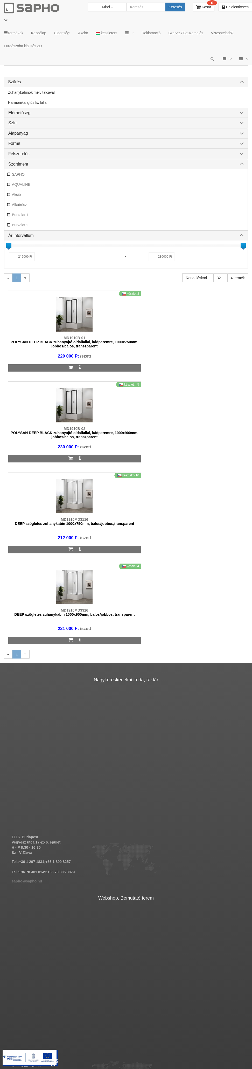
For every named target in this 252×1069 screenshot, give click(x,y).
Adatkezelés (116, 1048)
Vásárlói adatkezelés (150, 1048)
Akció (16, 195)
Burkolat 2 (20, 225)
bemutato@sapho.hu (30, 918)
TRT (60, 1048)
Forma (14, 143)
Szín (12, 123)
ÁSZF (93, 1048)
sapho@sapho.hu (27, 699)
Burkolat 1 (20, 215)
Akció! (83, 33)
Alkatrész (19, 205)
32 (220, 278)
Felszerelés (19, 154)
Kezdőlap (38, 33)
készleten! (106, 33)
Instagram (187, 1048)
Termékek (13, 33)
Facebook (217, 1048)
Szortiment (18, 164)
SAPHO (18, 174)
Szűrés (14, 82)
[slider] (8, 245)
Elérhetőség (19, 113)
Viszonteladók (222, 33)
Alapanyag (18, 133)
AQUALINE (21, 184)
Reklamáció (151, 33)
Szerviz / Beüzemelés (185, 33)
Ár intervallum (21, 235)
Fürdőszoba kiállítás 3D (23, 46)
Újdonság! (62, 33)
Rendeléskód (198, 278)
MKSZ (76, 1048)
